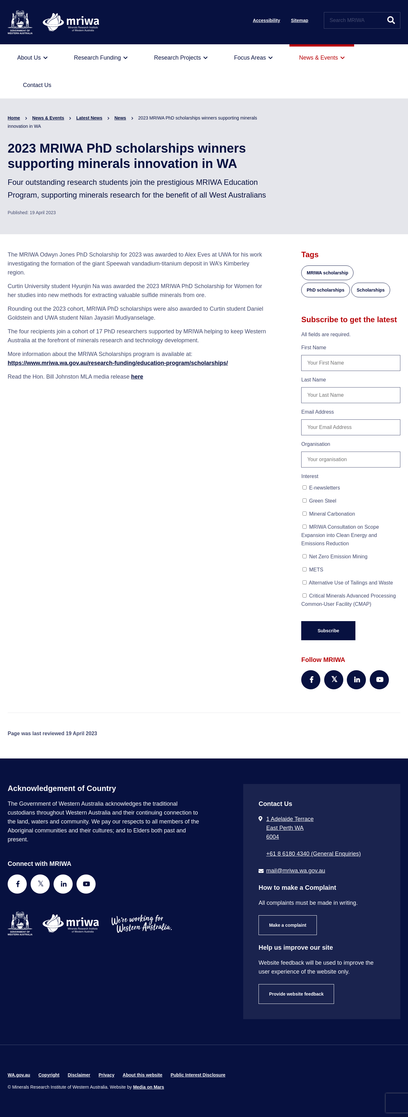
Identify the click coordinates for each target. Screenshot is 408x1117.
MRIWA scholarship (327, 272)
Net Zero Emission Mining (335, 556)
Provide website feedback (296, 994)
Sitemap (299, 20)
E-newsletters (321, 487)
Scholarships (371, 290)
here (137, 377)
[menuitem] (32, 58)
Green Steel (319, 501)
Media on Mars (148, 1087)
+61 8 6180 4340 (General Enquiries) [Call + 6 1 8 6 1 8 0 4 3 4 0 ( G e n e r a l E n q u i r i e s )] (313, 854)
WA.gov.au (19, 1074)
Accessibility (266, 20)
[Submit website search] (391, 20)
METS (312, 569)
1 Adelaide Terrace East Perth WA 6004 (290, 828)
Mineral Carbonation (328, 514)
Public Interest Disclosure (198, 1074)
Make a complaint (287, 925)
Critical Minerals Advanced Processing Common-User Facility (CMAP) (348, 600)
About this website (142, 1074)
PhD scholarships (325, 290)
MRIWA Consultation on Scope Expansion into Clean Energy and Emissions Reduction (340, 535)
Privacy (106, 1074)
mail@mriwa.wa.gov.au (295, 870)
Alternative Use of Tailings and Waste (347, 582)
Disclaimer (79, 1074)
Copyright (48, 1074)
